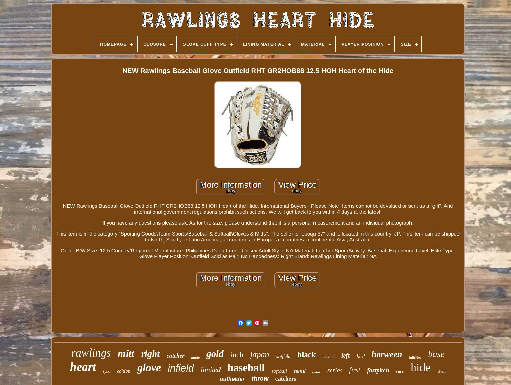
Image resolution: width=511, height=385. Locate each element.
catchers (285, 378)
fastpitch (378, 370)
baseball (246, 368)
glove (149, 367)
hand (300, 371)
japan (259, 354)
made (195, 357)
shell (442, 371)
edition (123, 371)
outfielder (232, 379)
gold (215, 353)
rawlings (91, 353)
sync (106, 371)
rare (400, 371)
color (316, 372)
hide (421, 367)
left (345, 355)
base (436, 354)
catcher (176, 355)
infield (181, 368)
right (150, 354)
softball (279, 371)
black (306, 354)
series (334, 370)
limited (211, 369)
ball (361, 356)
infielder (415, 357)
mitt (126, 353)
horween (387, 354)
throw (260, 378)
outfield (283, 356)
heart (83, 367)
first (354, 370)
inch (236, 354)
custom (328, 356)
